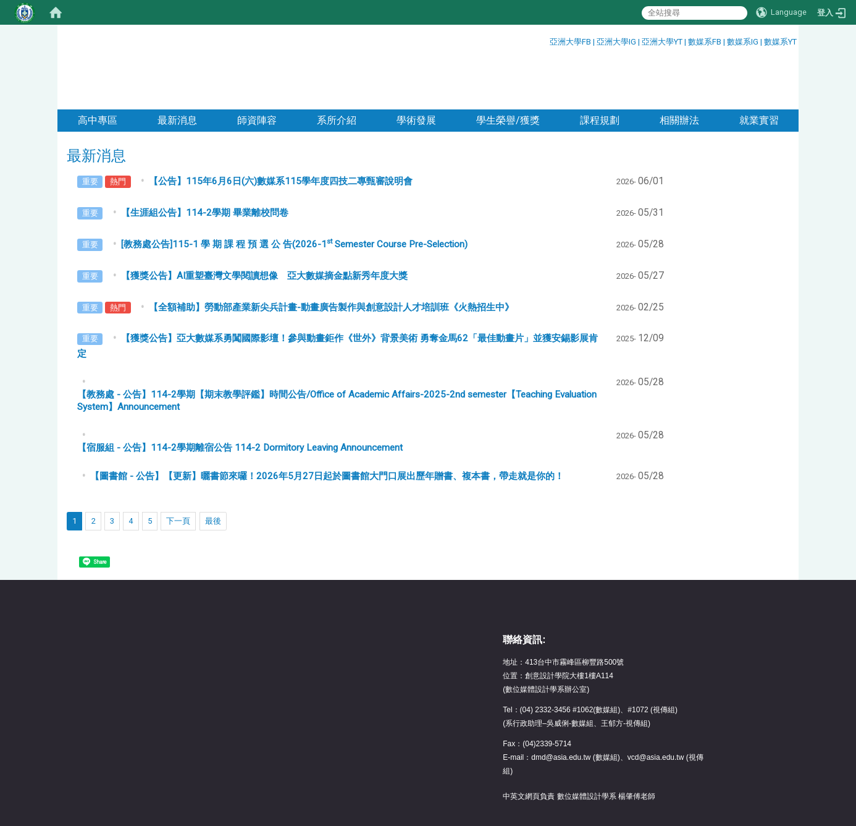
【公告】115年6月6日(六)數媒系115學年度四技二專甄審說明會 (281, 130)
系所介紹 (336, 69)
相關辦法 (679, 69)
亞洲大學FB (570, 41)
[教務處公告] (294, 193)
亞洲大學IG (617, 41)
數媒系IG (742, 41)
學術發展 (416, 69)
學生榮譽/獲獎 (508, 69)
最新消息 (177, 69)
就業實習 (759, 69)
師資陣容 (257, 69)
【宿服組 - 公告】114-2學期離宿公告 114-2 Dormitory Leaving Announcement (240, 396)
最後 (213, 470)
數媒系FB (705, 41)
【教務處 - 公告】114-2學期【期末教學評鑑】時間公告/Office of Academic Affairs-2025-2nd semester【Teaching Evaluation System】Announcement (337, 350)
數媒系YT (780, 41)
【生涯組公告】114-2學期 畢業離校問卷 (204, 162)
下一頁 (178, 470)
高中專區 (97, 69)
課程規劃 (599, 69)
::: (545, 40)
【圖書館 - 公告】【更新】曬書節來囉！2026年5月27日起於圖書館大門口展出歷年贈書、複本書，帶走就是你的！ (327, 425)
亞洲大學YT (663, 41)
